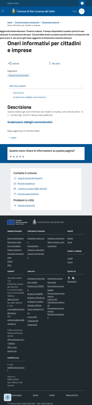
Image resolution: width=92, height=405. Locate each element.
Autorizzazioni (32, 246)
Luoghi (70, 258)
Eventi (70, 262)
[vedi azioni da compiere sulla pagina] (54, 63)
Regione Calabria (13, 3)
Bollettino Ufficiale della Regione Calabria (36, 299)
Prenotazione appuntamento (55, 310)
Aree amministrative (15, 238)
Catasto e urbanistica (35, 249)
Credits (52, 395)
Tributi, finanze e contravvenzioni (55, 244)
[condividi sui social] (13, 63)
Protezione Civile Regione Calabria (36, 280)
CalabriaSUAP (32, 320)
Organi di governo (14, 249)
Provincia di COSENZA (35, 288)
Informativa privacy (55, 278)
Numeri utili (12, 351)
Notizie (70, 238)
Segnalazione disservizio (55, 304)
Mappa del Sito (72, 395)
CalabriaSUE (32, 324)
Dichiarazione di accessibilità (55, 288)
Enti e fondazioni (14, 246)
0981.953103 (13, 299)
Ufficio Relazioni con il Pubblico (15, 341)
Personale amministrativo (15, 255)
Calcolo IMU (32, 316)
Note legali (51, 282)
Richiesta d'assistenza (55, 316)
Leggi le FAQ (52, 299)
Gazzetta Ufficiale (34, 305)
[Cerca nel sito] (81, 11)
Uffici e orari (12, 347)
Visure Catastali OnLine (35, 311)
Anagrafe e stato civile (35, 240)
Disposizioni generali (50, 22)
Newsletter (71, 281)
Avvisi (69, 242)
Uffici (9, 265)
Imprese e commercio (55, 238)
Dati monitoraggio (14, 395)
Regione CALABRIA (35, 293)
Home (9, 22)
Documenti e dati (14, 242)
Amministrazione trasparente (27, 22)
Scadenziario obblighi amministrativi (29, 122)
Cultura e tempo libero (35, 255)
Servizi (35, 395)
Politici (10, 261)
